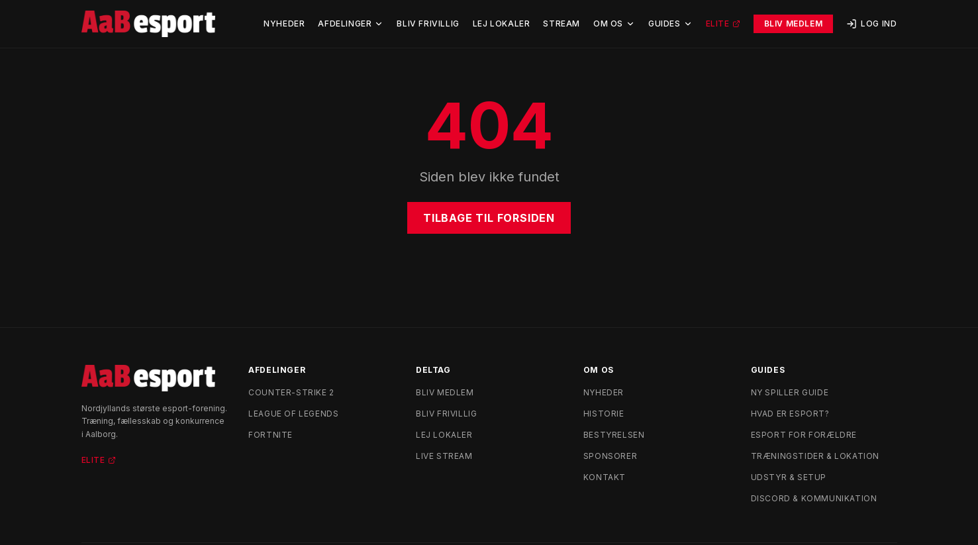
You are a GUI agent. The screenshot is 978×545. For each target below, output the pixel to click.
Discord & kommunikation (814, 498)
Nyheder (284, 23)
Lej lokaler (444, 435)
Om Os (614, 23)
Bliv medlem (445, 392)
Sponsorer (610, 456)
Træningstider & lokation (815, 456)
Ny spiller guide (790, 392)
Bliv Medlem (793, 23)
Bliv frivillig (446, 414)
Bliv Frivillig (428, 23)
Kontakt (604, 477)
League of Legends (293, 414)
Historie (603, 414)
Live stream (444, 456)
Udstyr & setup (788, 477)
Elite (723, 23)
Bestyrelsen (614, 435)
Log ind (871, 24)
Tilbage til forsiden (489, 217)
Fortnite (270, 435)
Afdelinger (350, 23)
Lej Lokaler (501, 23)
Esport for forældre (804, 435)
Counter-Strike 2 (291, 392)
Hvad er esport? (790, 414)
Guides (670, 23)
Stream (561, 23)
